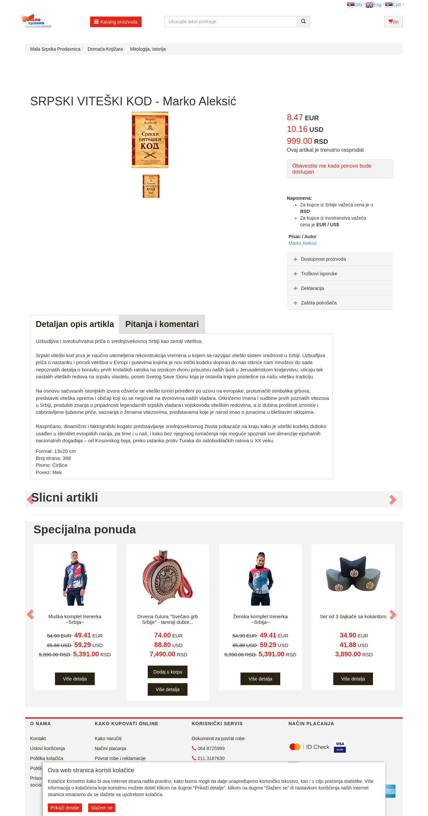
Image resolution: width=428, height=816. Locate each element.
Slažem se (101, 807)
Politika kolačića (46, 758)
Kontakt (38, 738)
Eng (373, 4)
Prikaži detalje (64, 807)
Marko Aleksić (303, 243)
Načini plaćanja (110, 748)
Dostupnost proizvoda (319, 259)
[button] (30, 499)
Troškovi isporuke (314, 273)
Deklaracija (308, 288)
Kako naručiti (108, 738)
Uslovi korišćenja (47, 748)
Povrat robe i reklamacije (120, 758)
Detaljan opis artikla (75, 324)
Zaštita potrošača (314, 302)
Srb (354, 4)
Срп (393, 4)
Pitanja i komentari (162, 324)
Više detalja (75, 678)
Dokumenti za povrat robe (218, 738)
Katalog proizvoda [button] (115, 22)
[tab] (340, 258)
